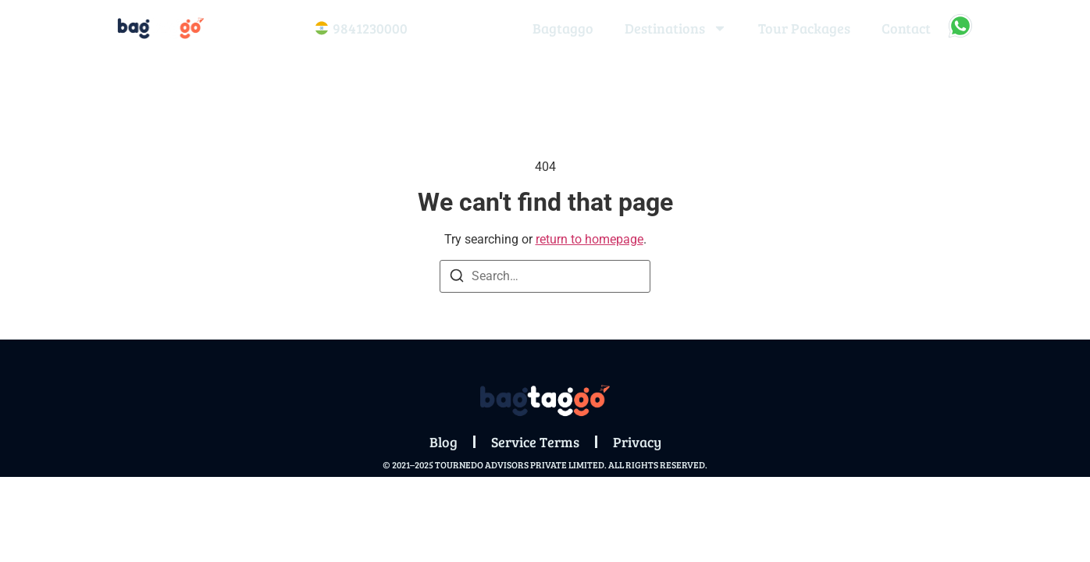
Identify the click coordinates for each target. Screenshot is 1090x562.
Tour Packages (804, 28)
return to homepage (589, 239)
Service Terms (535, 441)
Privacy (637, 441)
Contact (906, 28)
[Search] (456, 278)
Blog (443, 441)
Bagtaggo (563, 28)
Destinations (676, 28)
